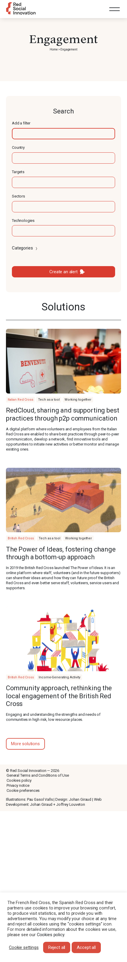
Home (53, 49)
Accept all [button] (86, 947)
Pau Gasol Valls (40, 799)
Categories (25, 248)
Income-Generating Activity (59, 677)
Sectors (18, 196)
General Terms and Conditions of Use (38, 775)
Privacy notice (18, 785)
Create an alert (63, 271)
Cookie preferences (23, 790)
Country (18, 147)
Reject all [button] (56, 947)
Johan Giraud (80, 799)
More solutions (25, 743)
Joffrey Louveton (70, 804)
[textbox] (63, 133)
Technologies (23, 220)
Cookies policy (19, 780)
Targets (18, 172)
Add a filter (21, 123)
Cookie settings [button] (24, 947)
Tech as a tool (48, 400)
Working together (78, 400)
